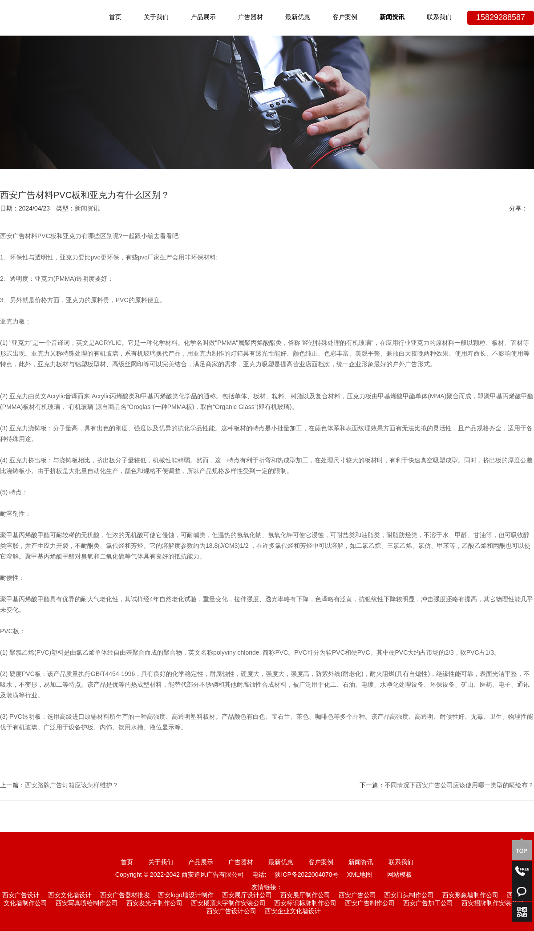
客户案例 (344, 17)
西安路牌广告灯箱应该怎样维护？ (71, 785)
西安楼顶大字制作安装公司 (228, 903)
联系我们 (439, 17)
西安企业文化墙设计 (293, 911)
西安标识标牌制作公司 (305, 903)
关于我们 (156, 17)
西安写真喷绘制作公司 (87, 903)
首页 (115, 17)
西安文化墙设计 (70, 895)
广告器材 (250, 17)
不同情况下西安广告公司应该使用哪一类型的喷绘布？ (459, 785)
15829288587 (500, 17)
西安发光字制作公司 (154, 903)
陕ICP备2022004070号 (306, 875)
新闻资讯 (392, 17)
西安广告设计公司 (231, 911)
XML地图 (359, 875)
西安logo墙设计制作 (185, 895)
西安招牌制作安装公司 (492, 903)
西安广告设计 (21, 895)
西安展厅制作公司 (305, 895)
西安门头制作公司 (409, 895)
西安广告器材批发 (125, 895)
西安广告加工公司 (428, 903)
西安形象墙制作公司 (470, 895)
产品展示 (203, 17)
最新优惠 (297, 17)
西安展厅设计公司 (247, 895)
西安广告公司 (357, 895)
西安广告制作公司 (370, 903)
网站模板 (399, 875)
